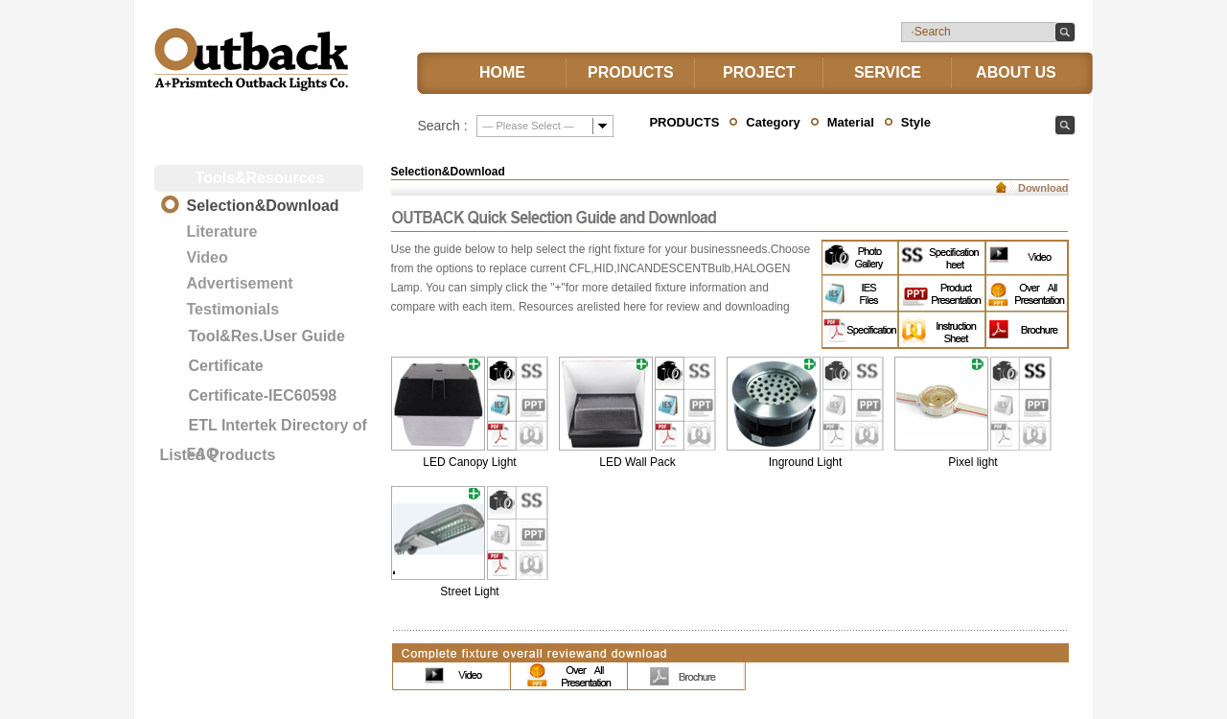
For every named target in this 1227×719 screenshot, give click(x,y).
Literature (222, 231)
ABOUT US (1016, 72)
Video (207, 257)
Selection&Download (263, 205)
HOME (502, 72)
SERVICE (887, 72)
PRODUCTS (631, 72)
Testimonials (233, 309)
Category (772, 122)
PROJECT (759, 72)
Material (850, 122)
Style (916, 122)
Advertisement (240, 283)
